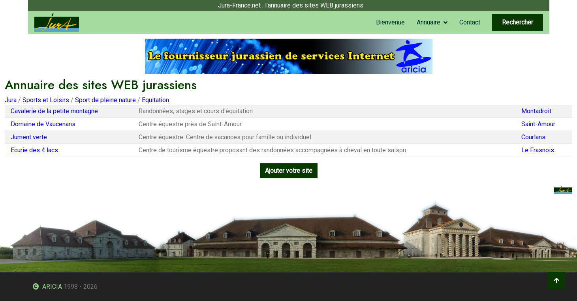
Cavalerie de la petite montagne (54, 111)
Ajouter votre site (288, 170)
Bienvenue (390, 22)
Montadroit (536, 111)
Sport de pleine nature (105, 100)
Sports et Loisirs (46, 100)
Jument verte (29, 137)
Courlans (533, 137)
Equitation (155, 100)
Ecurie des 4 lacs (34, 150)
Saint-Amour (538, 124)
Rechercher (517, 22)
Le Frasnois (537, 150)
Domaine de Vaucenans (43, 124)
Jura (11, 100)
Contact (469, 22)
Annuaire (428, 22)
